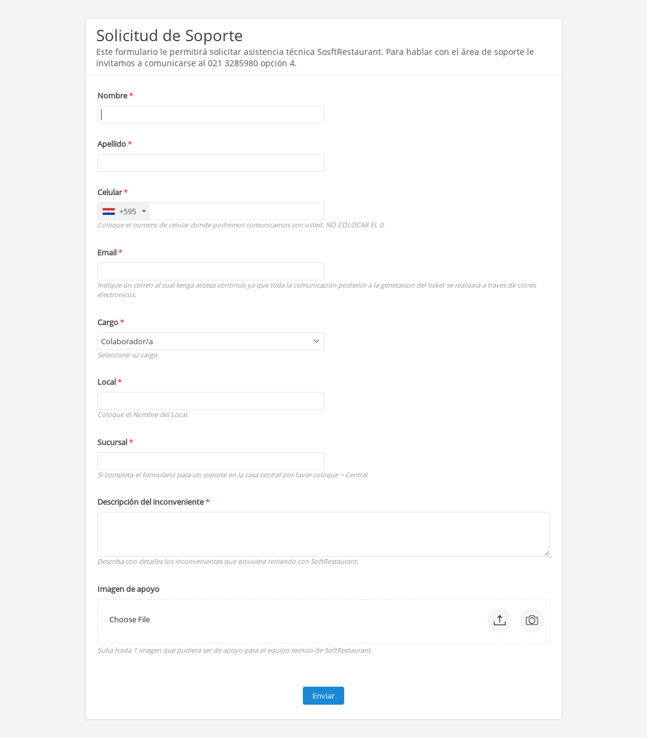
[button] (499, 620)
